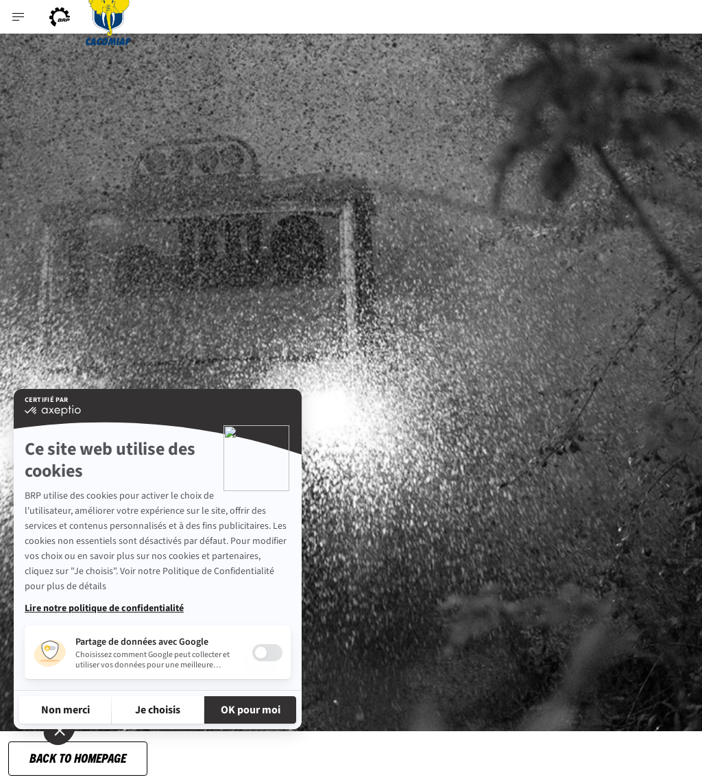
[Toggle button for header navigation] (18, 17)
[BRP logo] (59, 17)
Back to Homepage (77, 757)
